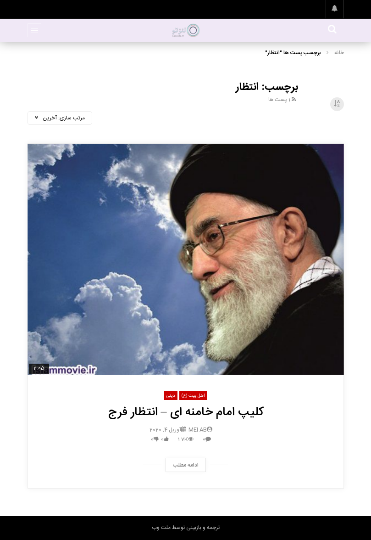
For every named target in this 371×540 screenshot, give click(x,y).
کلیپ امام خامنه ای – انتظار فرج (185, 412)
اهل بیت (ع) (193, 395)
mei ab (197, 429)
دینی (170, 395)
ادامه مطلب (186, 465)
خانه (339, 52)
